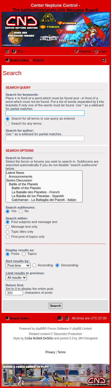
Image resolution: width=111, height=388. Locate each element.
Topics (29, 253)
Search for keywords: (22, 94)
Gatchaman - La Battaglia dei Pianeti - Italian (44, 200)
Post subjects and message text (31, 222)
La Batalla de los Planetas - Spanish (44, 196)
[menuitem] (17, 51)
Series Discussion (44, 180)
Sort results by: (18, 261)
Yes (11, 211)
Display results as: (20, 250)
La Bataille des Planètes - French (44, 192)
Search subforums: (20, 207)
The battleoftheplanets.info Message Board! (55, 10)
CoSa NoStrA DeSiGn (39, 338)
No (24, 211)
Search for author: (20, 130)
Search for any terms (23, 123)
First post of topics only (25, 236)
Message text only (22, 226)
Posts (13, 253)
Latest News (44, 173)
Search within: (17, 218)
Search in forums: (19, 158)
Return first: (15, 285)
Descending (66, 265)
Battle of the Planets (44, 184)
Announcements (44, 177)
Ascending (42, 265)
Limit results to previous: (25, 273)
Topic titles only (19, 231)
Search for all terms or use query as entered (40, 118)
